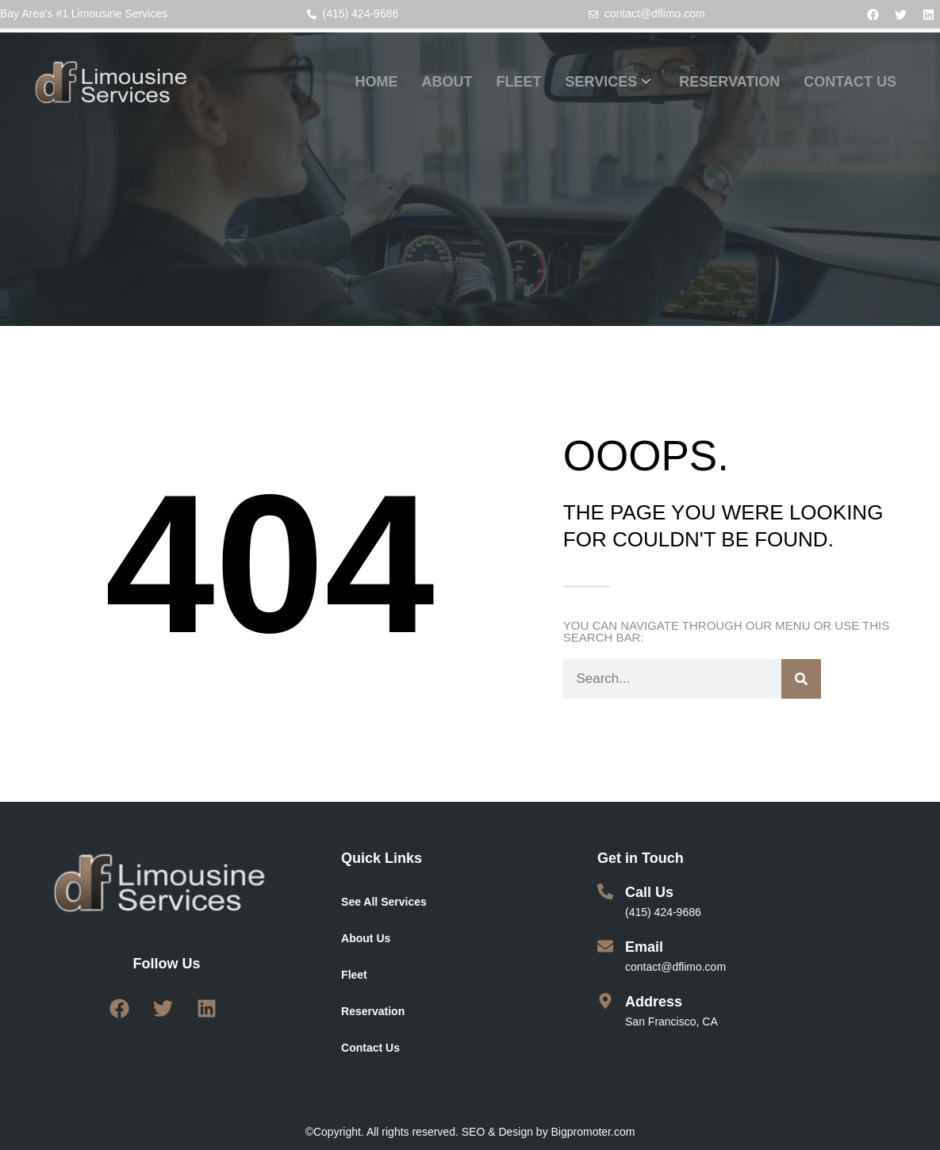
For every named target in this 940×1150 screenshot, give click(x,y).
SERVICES (608, 82)
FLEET (519, 82)
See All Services (384, 901)
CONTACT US (850, 82)
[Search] (801, 679)
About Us (365, 938)
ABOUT (447, 82)
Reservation (373, 1011)
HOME (376, 82)
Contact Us (370, 1047)
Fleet (354, 974)
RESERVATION (729, 82)
